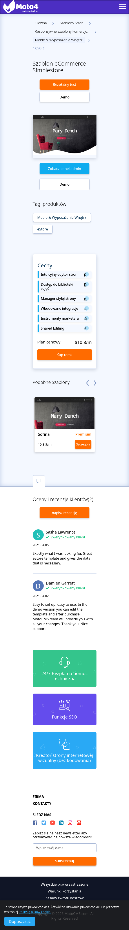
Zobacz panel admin (64, 168)
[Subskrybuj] (64, 861)
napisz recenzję (64, 512)
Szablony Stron (72, 23)
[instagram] (70, 823)
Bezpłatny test (64, 84)
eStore (42, 229)
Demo (64, 97)
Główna (41, 23)
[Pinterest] (79, 823)
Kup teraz (64, 354)
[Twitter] (44, 823)
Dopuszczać (20, 921)
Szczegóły (83, 444)
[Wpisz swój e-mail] (64, 847)
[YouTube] (52, 823)
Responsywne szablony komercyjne (63, 31)
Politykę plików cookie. (35, 912)
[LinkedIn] (61, 823)
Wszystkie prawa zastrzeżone (64, 884)
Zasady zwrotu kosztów (64, 898)
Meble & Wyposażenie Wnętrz (59, 40)
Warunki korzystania (64, 891)
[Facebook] (35, 823)
